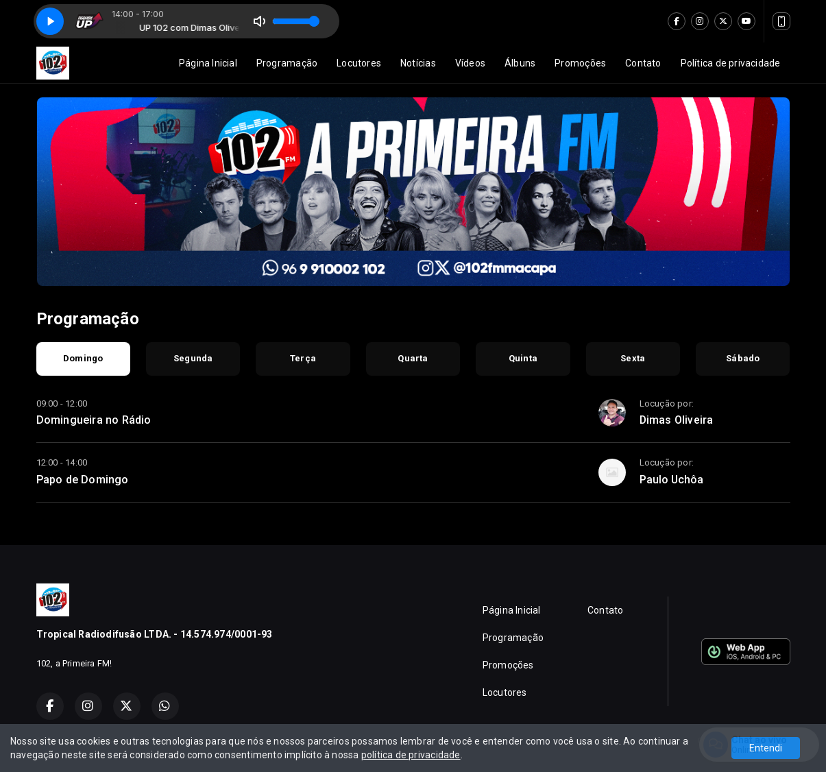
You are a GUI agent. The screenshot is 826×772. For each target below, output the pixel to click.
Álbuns (520, 63)
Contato (643, 63)
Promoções (580, 63)
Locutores (359, 63)
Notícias (418, 63)
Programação (286, 63)
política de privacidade (411, 754)
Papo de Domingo (82, 479)
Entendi (765, 748)
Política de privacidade (731, 63)
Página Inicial (208, 63)
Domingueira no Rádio (93, 419)
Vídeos (470, 63)
